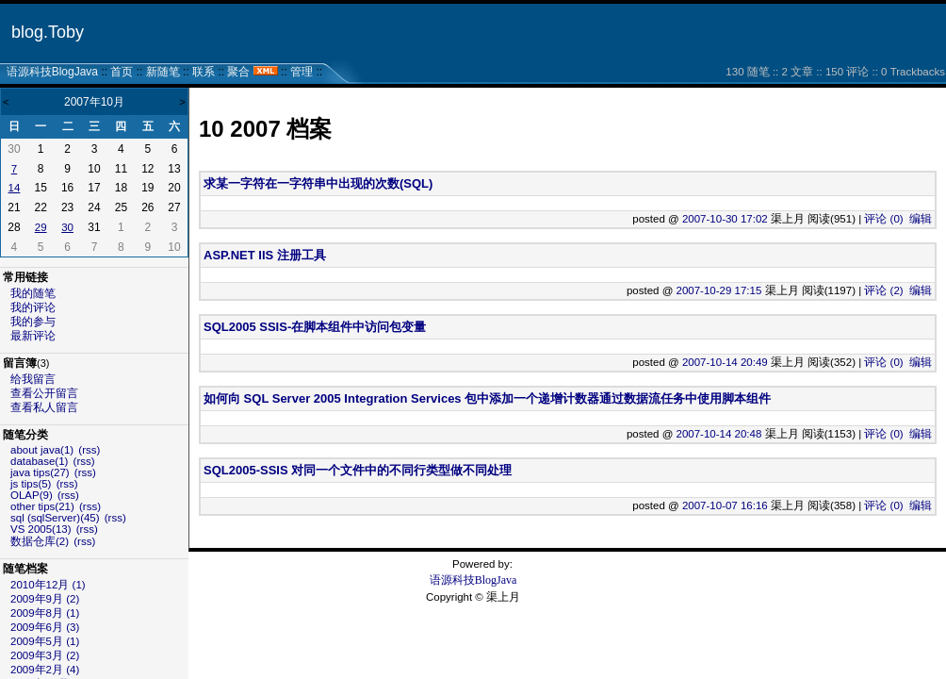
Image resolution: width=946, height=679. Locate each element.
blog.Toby (47, 32)
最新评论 (33, 335)
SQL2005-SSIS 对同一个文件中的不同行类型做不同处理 (358, 470)
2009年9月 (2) (44, 598)
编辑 (920, 218)
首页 (121, 71)
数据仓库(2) (39, 541)
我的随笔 (33, 293)
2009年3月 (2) (44, 655)
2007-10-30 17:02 (725, 218)
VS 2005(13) (41, 529)
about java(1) (41, 449)
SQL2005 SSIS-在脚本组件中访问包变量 (315, 327)
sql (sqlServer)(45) (55, 517)
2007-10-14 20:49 (725, 362)
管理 (301, 71)
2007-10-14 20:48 (719, 433)
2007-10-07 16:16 (725, 505)
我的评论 (33, 307)
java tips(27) (40, 472)
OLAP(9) (31, 495)
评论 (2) (883, 290)
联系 (203, 71)
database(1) (39, 461)
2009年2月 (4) (44, 669)
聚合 (238, 71)
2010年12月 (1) (48, 584)
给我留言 (33, 379)
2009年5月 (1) (44, 641)
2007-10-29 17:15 (719, 290)
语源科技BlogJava (52, 71)
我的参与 (33, 321)
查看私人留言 (44, 407)
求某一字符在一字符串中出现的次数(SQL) (318, 183)
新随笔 (163, 71)
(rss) (89, 449)
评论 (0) (883, 218)
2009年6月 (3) (44, 627)
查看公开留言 (44, 393)
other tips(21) (42, 506)
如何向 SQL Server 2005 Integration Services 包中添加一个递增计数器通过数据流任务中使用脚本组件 (487, 398)
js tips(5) (30, 483)
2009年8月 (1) (44, 613)
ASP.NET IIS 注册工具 (265, 255)
